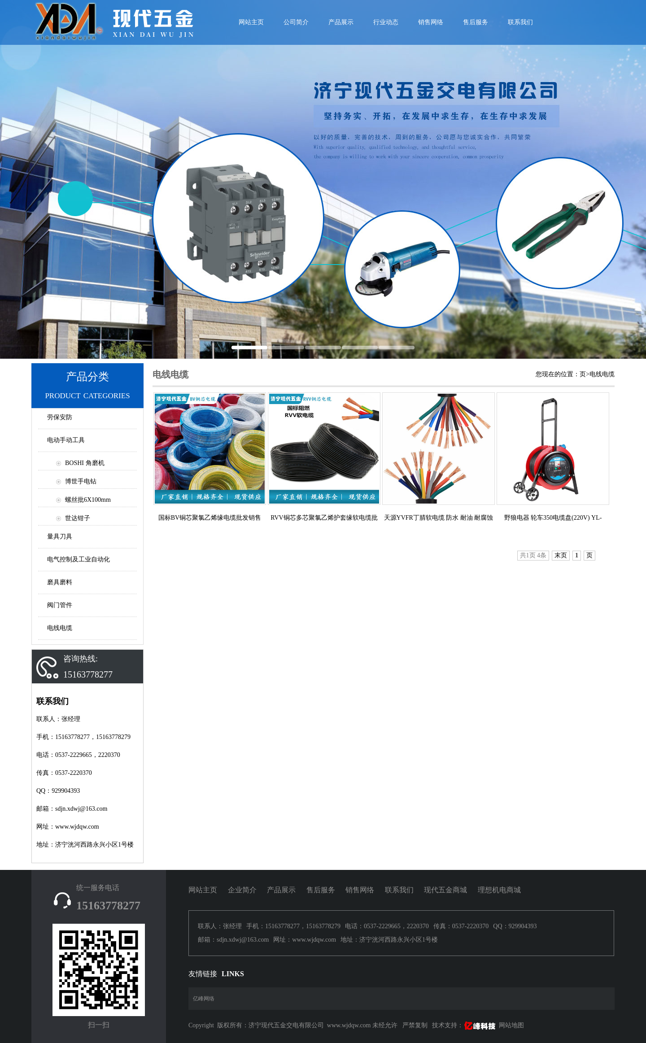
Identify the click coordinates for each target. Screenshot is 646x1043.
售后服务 (475, 22)
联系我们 (520, 22)
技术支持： (464, 1025)
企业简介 (242, 890)
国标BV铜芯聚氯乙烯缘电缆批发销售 (209, 517)
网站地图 (511, 1025)
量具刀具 (59, 536)
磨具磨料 (59, 582)
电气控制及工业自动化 (78, 559)
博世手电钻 (80, 481)
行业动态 (385, 22)
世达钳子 (77, 518)
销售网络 (430, 22)
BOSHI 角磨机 (85, 463)
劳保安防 (59, 417)
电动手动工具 (66, 440)
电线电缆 (59, 628)
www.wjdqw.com (349, 1025)
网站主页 (202, 890)
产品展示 (341, 22)
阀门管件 (59, 605)
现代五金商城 (445, 890)
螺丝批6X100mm (88, 499)
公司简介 (296, 22)
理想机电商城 (499, 890)
